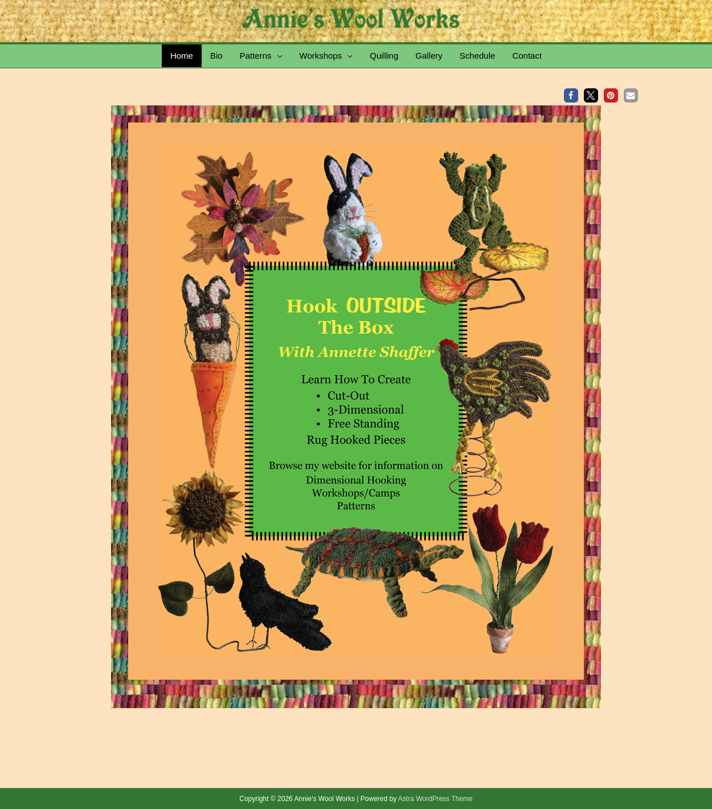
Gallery (429, 55)
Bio (216, 55)
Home (181, 55)
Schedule (478, 55)
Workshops (321, 55)
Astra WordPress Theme (435, 799)
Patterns (256, 55)
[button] (571, 95)
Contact (527, 55)
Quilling (384, 55)
